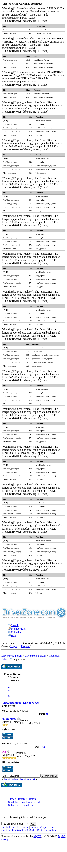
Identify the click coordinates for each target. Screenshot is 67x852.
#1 (47, 713)
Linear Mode (31, 702)
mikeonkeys (9, 718)
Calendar (14, 632)
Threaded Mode (11, 702)
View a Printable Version (22, 798)
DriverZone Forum (11, 655)
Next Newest (27, 779)
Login (13, 646)
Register (25, 646)
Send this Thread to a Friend (24, 801)
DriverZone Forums (36, 655)
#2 (43, 746)
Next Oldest (11, 779)
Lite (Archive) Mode (23, 830)
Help (12, 635)
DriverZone (22, 827)
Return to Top (38, 827)
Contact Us (7, 827)
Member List (16, 628)
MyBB (37, 836)
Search (13, 625)
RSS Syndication (46, 830)
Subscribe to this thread (21, 805)
